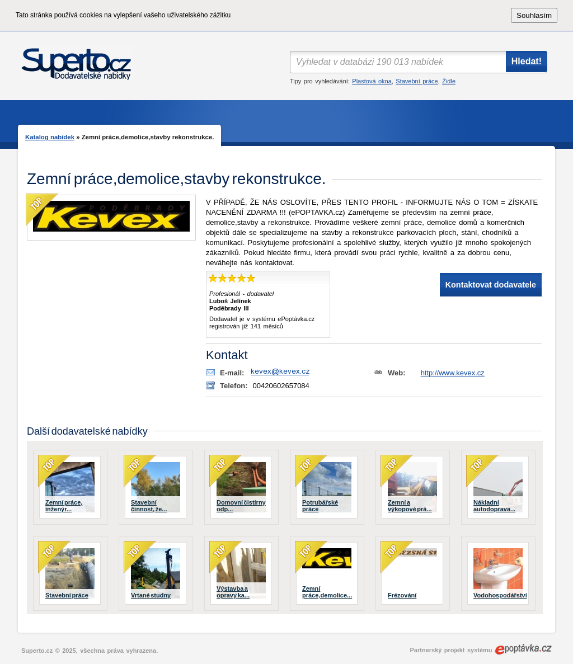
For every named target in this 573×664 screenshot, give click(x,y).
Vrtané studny (151, 595)
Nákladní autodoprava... (494, 505)
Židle (448, 81)
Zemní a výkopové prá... (410, 505)
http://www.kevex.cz (453, 373)
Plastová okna (371, 81)
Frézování (402, 595)
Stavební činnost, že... (149, 505)
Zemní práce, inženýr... (63, 505)
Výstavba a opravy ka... (233, 592)
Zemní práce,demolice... (327, 592)
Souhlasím (534, 15)
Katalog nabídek (49, 137)
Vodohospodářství (500, 595)
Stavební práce (417, 81)
